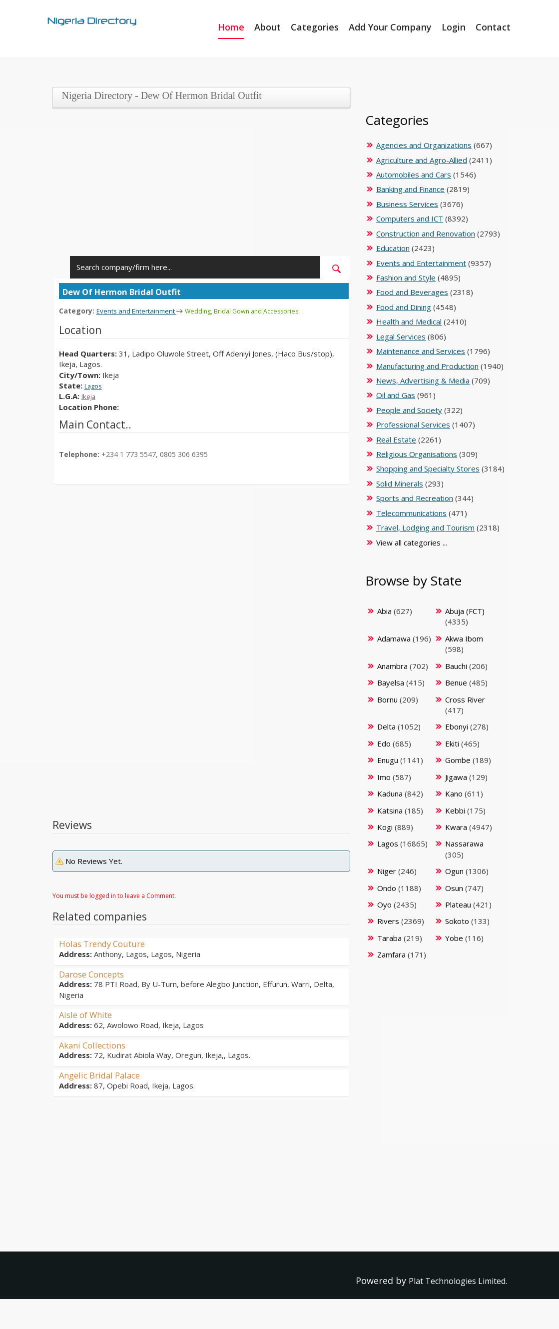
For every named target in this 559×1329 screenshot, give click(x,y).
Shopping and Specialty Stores (428, 469)
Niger (386, 871)
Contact (493, 27)
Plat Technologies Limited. (450, 1280)
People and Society (409, 410)
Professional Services (413, 425)
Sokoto (457, 921)
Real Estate (396, 439)
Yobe (454, 938)
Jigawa (456, 777)
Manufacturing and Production (427, 366)
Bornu (387, 699)
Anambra (392, 666)
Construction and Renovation (425, 233)
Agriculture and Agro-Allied (421, 160)
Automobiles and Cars (413, 175)
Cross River (465, 699)
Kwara (456, 827)
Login (454, 27)
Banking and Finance (410, 189)
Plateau (458, 905)
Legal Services (401, 337)
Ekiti (452, 743)
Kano (454, 793)
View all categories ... (411, 543)
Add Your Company (390, 27)
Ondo (386, 888)
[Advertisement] (198, 186)
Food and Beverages (412, 292)
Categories (315, 27)
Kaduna (390, 793)
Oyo (384, 905)
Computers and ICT (409, 219)
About (267, 27)
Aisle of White (88, 1014)
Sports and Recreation (414, 498)
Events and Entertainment (142, 311)
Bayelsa (390, 683)
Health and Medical (409, 321)
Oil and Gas (395, 395)
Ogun (454, 871)
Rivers (388, 921)
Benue (456, 683)
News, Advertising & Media (423, 381)
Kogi (385, 827)
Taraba (389, 938)
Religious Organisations (416, 454)
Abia (384, 611)
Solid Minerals (399, 483)
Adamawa (394, 639)
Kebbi (455, 811)
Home (231, 27)
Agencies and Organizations (424, 145)
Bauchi (456, 666)
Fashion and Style (406, 277)
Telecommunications (411, 513)
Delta (386, 727)
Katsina (390, 811)
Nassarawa (464, 843)
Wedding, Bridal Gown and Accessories (260, 311)
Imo (384, 777)
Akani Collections (95, 1044)
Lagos (94, 385)
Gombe (458, 760)
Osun (454, 888)
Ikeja (89, 395)
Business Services (407, 204)
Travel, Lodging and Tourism (425, 527)
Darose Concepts (95, 974)
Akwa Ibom (464, 639)
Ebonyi (456, 727)
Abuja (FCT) (465, 611)
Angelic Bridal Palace (103, 1074)
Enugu (387, 760)
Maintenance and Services (420, 351)
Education (393, 248)
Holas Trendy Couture (106, 943)
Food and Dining (403, 307)
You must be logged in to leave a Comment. (114, 895)
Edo (384, 743)
